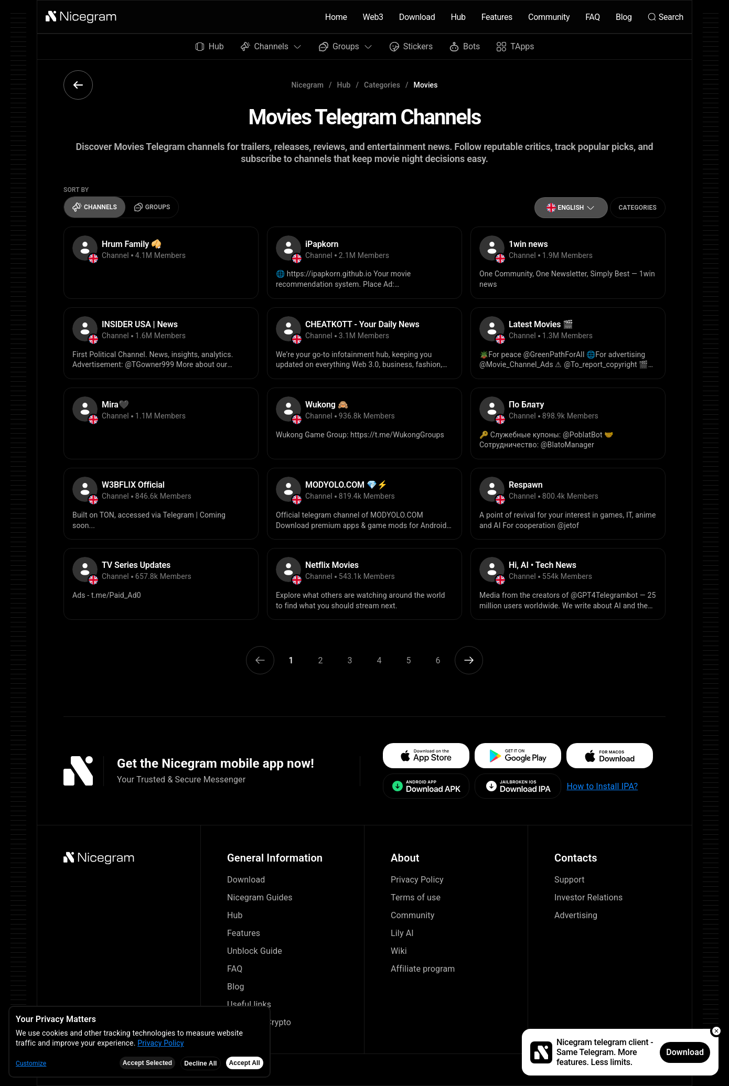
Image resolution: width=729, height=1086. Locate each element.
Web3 (373, 17)
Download (417, 17)
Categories (382, 85)
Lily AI (402, 933)
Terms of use (416, 897)
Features (496, 17)
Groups (152, 207)
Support (569, 880)
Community (549, 17)
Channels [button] (271, 46)
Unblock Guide (254, 951)
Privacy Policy (417, 880)
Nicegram (308, 85)
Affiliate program (423, 969)
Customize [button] (31, 1063)
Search (665, 17)
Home (336, 17)
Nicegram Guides (260, 897)
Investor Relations (588, 897)
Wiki (399, 951)
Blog (624, 17)
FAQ (592, 17)
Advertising (575, 915)
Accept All (244, 1063)
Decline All (200, 1063)
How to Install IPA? (602, 786)
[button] (81, 16)
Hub (458, 17)
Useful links (249, 1004)
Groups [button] (346, 46)
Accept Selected (148, 1063)
